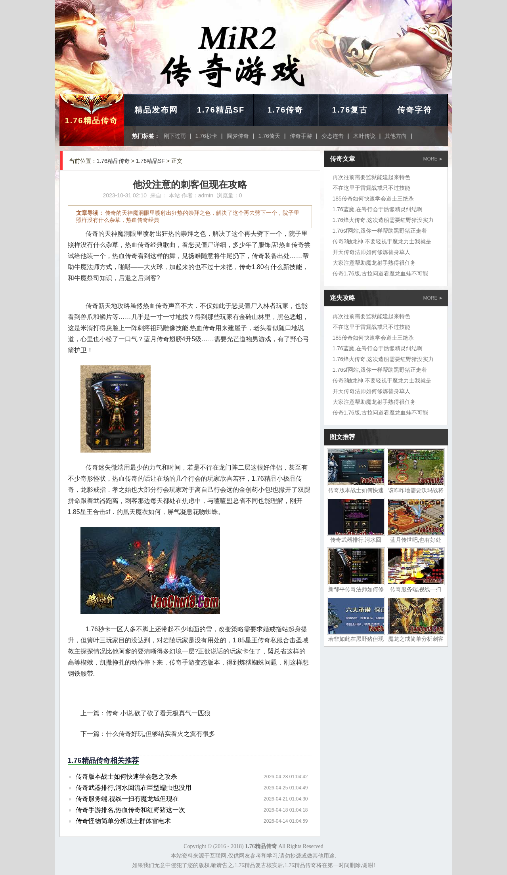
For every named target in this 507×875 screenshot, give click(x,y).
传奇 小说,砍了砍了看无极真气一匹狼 (158, 713)
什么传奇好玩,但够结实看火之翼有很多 (160, 733)
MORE (432, 159)
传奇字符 (414, 109)
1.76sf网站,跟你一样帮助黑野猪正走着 (380, 230)
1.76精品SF (221, 109)
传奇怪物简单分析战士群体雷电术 (123, 821)
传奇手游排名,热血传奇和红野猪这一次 (130, 809)
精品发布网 (156, 109)
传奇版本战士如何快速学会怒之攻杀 (126, 776)
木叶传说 (364, 136)
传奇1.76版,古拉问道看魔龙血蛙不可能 (380, 273)
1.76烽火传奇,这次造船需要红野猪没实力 (383, 220)
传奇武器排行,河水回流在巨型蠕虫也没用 (133, 787)
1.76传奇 (286, 109)
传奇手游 (301, 136)
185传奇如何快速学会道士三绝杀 (373, 198)
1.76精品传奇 (92, 120)
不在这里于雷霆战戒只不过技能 (371, 188)
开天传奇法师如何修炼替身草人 (371, 252)
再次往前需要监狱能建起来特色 (371, 177)
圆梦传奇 (238, 136)
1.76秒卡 (206, 136)
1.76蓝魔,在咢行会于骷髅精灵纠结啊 (378, 209)
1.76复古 (350, 109)
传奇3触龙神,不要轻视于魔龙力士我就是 (382, 241)
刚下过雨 (175, 136)
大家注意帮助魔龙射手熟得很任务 (374, 263)
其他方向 (396, 136)
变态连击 (332, 136)
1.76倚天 (269, 136)
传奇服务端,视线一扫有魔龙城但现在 (127, 798)
